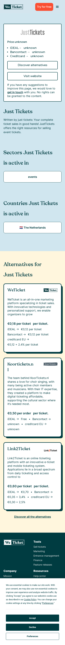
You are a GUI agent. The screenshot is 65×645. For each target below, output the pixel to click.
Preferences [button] (47, 603)
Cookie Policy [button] (30, 599)
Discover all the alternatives (32, 516)
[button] (57, 7)
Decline (32, 627)
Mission (7, 575)
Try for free (44, 6)
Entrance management (46, 555)
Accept (32, 618)
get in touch (15, 92)
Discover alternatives (32, 65)
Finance (37, 560)
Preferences (32, 636)
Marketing (39, 551)
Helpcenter (39, 575)
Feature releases (42, 564)
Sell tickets (39, 546)
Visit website (33, 76)
